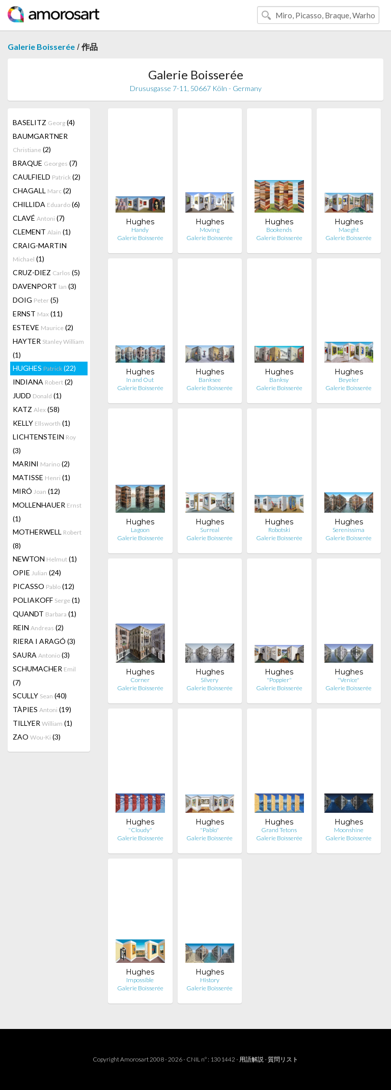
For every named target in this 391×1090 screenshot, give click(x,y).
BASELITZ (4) (44, 122)
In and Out (140, 380)
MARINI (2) (41, 463)
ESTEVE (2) (43, 327)
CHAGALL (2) (42, 190)
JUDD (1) (37, 395)
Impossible (140, 980)
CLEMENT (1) (42, 231)
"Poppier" (279, 680)
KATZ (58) (36, 409)
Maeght (349, 229)
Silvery (209, 680)
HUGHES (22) (44, 368)
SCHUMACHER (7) (44, 675)
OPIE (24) (37, 572)
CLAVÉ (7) (39, 218)
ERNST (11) (38, 313)
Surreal (209, 530)
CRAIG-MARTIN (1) (40, 252)
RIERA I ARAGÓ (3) (44, 641)
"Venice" (348, 680)
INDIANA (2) (43, 381)
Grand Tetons (279, 830)
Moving (209, 229)
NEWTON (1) (45, 558)
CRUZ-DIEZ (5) (46, 272)
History (209, 980)
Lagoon (140, 530)
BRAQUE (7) (45, 163)
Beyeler (349, 380)
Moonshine (349, 830)
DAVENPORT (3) (44, 286)
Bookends (279, 229)
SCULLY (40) (40, 695)
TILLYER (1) (42, 723)
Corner (140, 680)
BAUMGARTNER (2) (40, 143)
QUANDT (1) (44, 613)
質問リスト (283, 1059)
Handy (140, 229)
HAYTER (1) (48, 348)
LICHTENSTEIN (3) (44, 443)
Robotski (279, 530)
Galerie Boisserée (41, 46)
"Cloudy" (140, 830)
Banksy (279, 380)
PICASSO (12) (43, 586)
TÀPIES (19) (42, 709)
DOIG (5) (36, 300)
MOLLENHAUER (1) (47, 511)
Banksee (210, 380)
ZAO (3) (37, 736)
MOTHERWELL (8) (47, 538)
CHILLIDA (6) (46, 204)
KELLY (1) (41, 423)
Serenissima (348, 530)
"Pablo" (209, 830)
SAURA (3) (41, 655)
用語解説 (251, 1059)
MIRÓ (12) (36, 491)
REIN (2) (38, 627)
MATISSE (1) (41, 477)
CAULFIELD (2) (46, 176)
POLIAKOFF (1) (46, 600)
